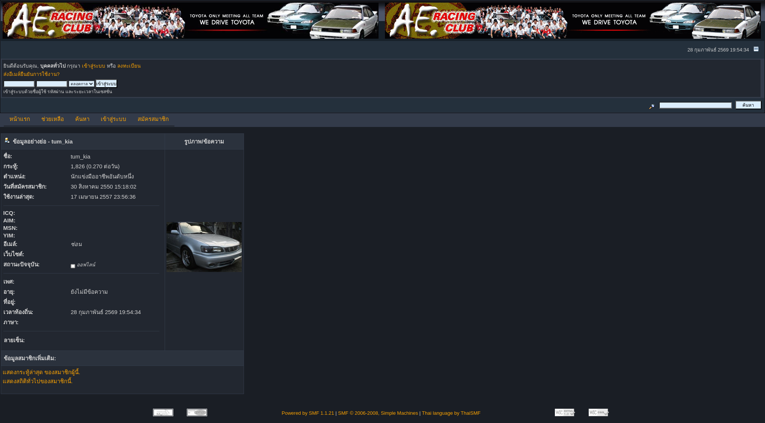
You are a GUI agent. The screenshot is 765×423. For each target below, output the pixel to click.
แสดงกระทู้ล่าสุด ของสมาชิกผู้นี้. (41, 372)
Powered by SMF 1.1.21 (308, 413)
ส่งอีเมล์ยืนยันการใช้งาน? (31, 74)
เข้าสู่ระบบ (93, 66)
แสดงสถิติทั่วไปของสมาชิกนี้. (38, 381)
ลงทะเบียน (129, 66)
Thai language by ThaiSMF (451, 413)
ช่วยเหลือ (52, 119)
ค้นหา (82, 119)
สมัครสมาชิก (153, 119)
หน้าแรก (19, 119)
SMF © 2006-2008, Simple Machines (378, 413)
